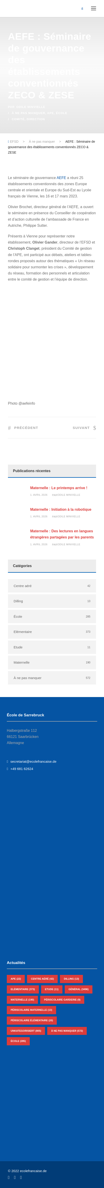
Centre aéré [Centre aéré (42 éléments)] (42, 978)
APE (50, 113)
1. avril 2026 (38, 494)
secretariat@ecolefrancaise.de (31, 761)
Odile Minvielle (30, 107)
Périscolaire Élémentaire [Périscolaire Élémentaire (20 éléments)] (32, 1020)
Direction (36, 119)
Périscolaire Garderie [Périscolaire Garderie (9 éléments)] (62, 999)
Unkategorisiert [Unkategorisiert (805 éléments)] (26, 1030)
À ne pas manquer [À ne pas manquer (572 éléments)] (67, 1030)
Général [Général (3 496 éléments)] (79, 989)
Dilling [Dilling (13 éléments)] (71, 978)
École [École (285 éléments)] (18, 1041)
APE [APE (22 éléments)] (16, 978)
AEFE (61, 178)
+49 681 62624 (20, 769)
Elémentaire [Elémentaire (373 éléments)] (23, 989)
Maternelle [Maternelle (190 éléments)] (22, 999)
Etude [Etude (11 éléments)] (52, 989)
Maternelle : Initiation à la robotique (60, 509)
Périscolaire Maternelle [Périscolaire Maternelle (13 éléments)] (31, 1010)
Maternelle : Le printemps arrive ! (58, 488)
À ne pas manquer (28, 113)
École (61, 113)
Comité (18, 119)
